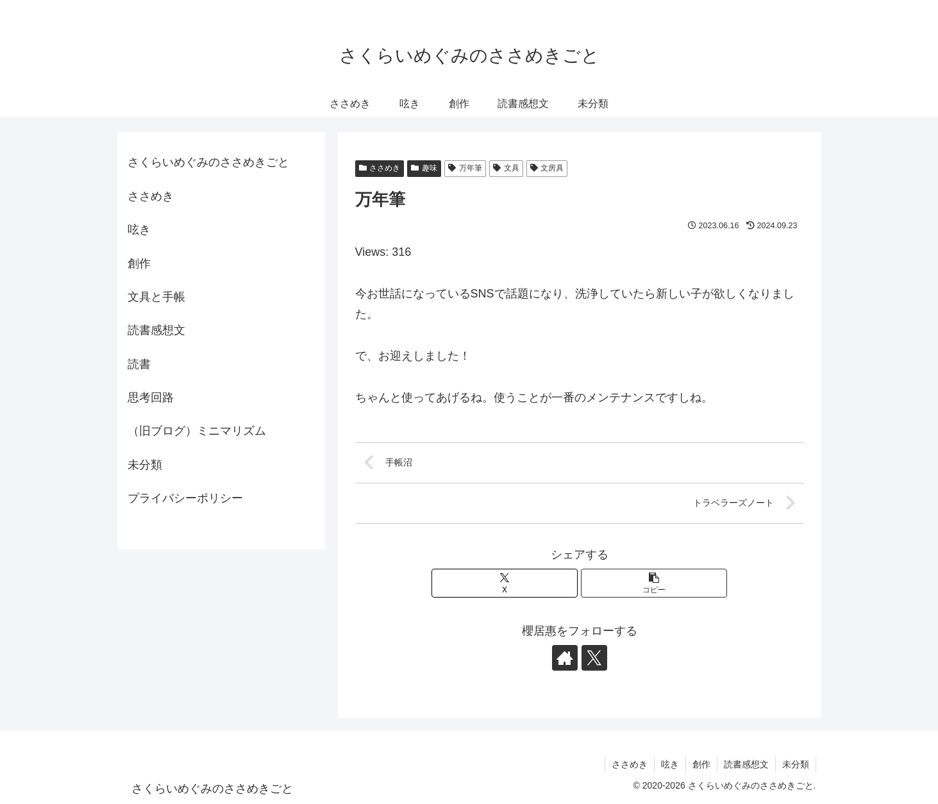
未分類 (145, 464)
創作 (139, 263)
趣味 (424, 167)
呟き (139, 229)
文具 (506, 167)
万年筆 (465, 167)
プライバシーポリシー (185, 498)
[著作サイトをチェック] (565, 658)
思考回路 (151, 397)
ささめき (380, 167)
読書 (139, 364)
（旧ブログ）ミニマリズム (197, 430)
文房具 (547, 167)
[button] (654, 583)
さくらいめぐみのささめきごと (208, 162)
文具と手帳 (156, 296)
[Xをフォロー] (594, 658)
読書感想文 (156, 330)
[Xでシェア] (504, 583)
